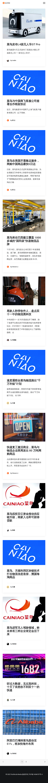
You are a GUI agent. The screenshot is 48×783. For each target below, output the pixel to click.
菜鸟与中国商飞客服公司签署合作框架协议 (23, 102)
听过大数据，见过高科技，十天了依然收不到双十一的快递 (23, 687)
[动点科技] (6, 3)
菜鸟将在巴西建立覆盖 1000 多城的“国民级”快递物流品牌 (24, 241)
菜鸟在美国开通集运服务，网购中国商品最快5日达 (23, 162)
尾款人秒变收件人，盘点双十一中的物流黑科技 (23, 312)
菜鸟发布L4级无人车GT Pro (23, 44)
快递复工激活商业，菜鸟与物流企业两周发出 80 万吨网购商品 (24, 451)
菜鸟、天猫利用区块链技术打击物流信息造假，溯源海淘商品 (23, 574)
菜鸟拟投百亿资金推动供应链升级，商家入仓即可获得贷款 (23, 517)
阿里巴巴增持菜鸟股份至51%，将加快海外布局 (22, 742)
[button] (44, 3)
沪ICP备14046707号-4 (35, 774)
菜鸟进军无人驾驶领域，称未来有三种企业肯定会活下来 (23, 631)
